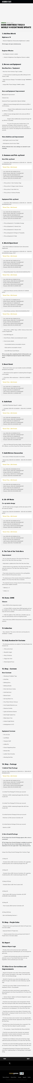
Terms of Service (6, 1077)
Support (24, 1077)
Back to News (16, 1059)
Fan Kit (29, 1077)
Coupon (19, 1077)
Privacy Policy (13, 1077)
